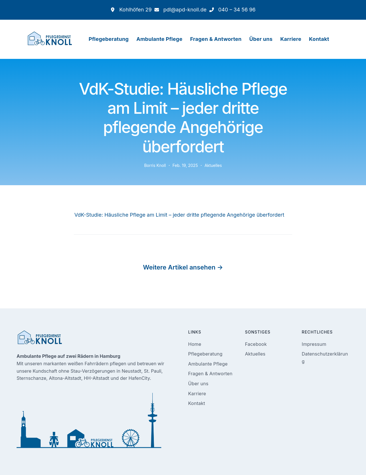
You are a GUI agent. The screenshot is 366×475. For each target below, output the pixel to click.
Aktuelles (212, 146)
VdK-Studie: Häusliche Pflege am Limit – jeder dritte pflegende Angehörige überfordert (172, 195)
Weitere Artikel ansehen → (183, 248)
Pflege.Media (252, 461)
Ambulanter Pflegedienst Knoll (145, 461)
